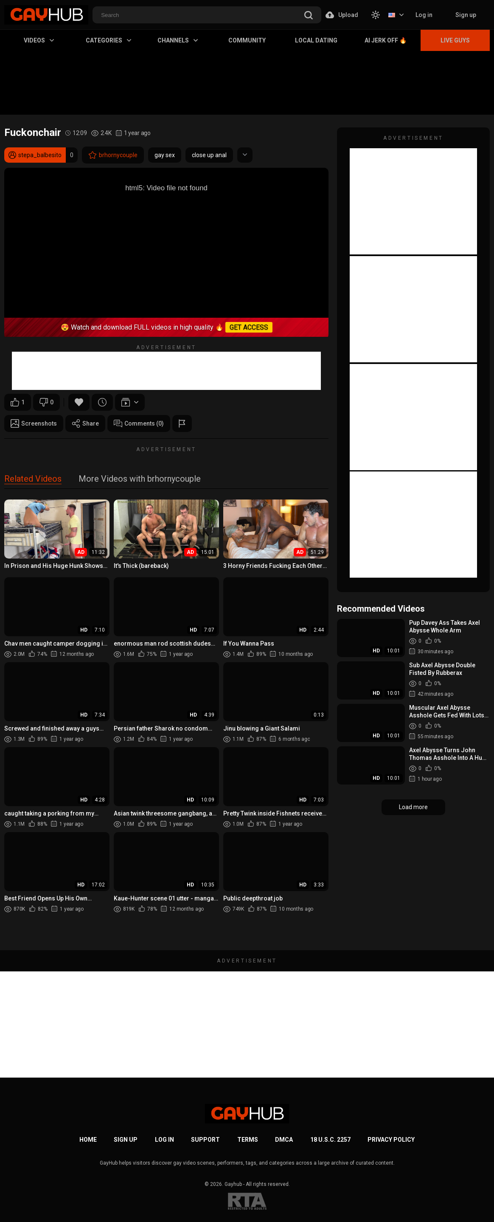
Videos (39, 40)
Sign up (465, 14)
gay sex (164, 155)
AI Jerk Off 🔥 (386, 40)
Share (85, 423)
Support (205, 1139)
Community (247, 40)
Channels (177, 40)
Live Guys (455, 40)
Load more (413, 807)
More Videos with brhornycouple (140, 479)
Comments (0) (139, 423)
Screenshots (34, 423)
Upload (342, 15)
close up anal (209, 155)
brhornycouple (113, 155)
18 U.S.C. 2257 (330, 1139)
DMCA (284, 1139)
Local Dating (316, 40)
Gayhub (233, 1184)
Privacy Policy (391, 1139)
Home (88, 1139)
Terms (247, 1139)
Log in (423, 14)
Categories (108, 40)
